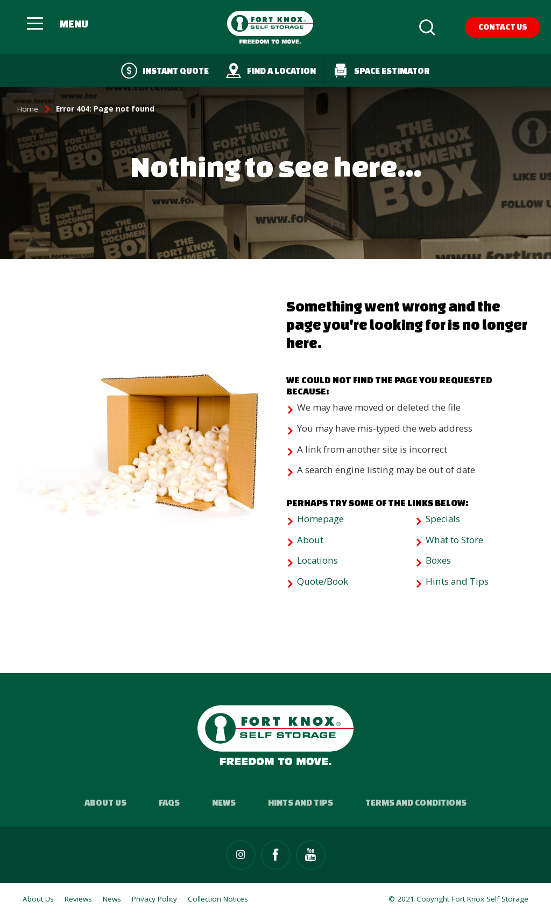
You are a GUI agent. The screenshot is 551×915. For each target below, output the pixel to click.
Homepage (320, 518)
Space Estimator (381, 71)
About (310, 539)
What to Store (454, 539)
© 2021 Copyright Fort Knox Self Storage (458, 899)
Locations (317, 560)
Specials (443, 518)
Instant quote (165, 71)
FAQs (169, 802)
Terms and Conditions (416, 802)
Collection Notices (218, 899)
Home (27, 109)
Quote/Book (322, 581)
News (224, 802)
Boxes (438, 560)
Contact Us (502, 26)
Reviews (78, 899)
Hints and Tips (457, 581)
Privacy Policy (154, 899)
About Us (105, 802)
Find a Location (270, 71)
